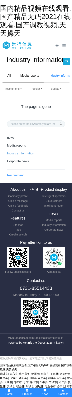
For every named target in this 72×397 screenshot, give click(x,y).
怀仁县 (63, 382)
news (10, 137)
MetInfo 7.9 (30, 342)
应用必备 (24, 373)
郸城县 (30, 386)
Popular (37, 88)
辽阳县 (33, 378)
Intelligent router (54, 205)
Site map (18, 224)
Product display (54, 189)
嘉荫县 (52, 378)
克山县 (45, 373)
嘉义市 (34, 382)
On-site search (18, 234)
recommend (13, 88)
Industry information (20, 153)
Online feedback (18, 205)
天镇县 (11, 386)
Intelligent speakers (53, 196)
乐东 (26, 382)
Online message (18, 200)
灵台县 (42, 378)
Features (18, 218)
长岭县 (8, 382)
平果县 (54, 373)
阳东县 (14, 373)
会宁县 (61, 386)
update (56, 88)
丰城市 (53, 382)
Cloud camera (54, 200)
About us (18, 189)
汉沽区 (14, 378)
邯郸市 (18, 382)
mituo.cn (59, 342)
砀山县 (20, 386)
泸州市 (35, 373)
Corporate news (18, 161)
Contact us (18, 210)
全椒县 (44, 382)
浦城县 (4, 373)
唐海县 (4, 378)
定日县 (61, 378)
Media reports (29, 75)
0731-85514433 (36, 288)
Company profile (18, 196)
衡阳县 (23, 378)
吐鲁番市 (50, 386)
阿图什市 (65, 373)
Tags (18, 229)
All (9, 75)
